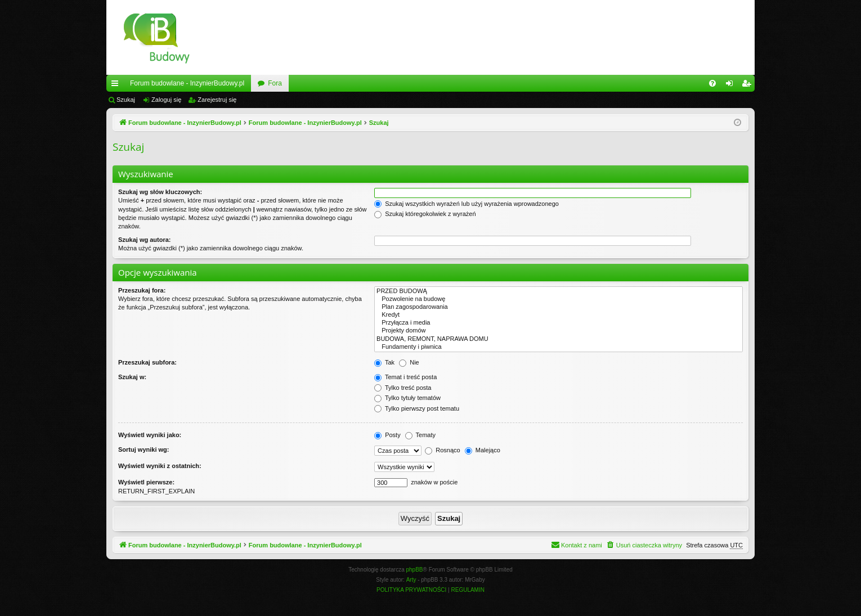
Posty (387, 434)
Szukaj (125, 99)
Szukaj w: (132, 377)
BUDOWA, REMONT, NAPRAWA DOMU (558, 339)
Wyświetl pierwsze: (146, 482)
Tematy (420, 434)
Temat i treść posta (405, 377)
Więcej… (117, 85)
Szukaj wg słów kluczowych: (160, 191)
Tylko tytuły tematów (407, 397)
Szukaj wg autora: (144, 239)
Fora (275, 83)
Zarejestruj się (217, 99)
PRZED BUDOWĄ (558, 291)
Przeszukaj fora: (141, 290)
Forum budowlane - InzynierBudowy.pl (187, 83)
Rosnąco (442, 450)
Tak (384, 362)
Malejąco (482, 450)
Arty (411, 580)
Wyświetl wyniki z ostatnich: (159, 465)
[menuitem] (712, 83)
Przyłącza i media (558, 323)
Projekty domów (558, 331)
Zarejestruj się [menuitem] (748, 85)
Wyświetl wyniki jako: (149, 434)
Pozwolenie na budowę (558, 299)
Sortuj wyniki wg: (143, 449)
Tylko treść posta (402, 387)
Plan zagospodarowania (558, 307)
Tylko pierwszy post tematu (416, 408)
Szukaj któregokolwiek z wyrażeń (425, 213)
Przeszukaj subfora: (147, 362)
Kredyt (558, 315)
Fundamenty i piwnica (558, 347)
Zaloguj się (166, 99)
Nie (409, 362)
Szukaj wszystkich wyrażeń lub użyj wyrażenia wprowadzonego (466, 203)
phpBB (414, 569)
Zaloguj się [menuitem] (732, 85)
